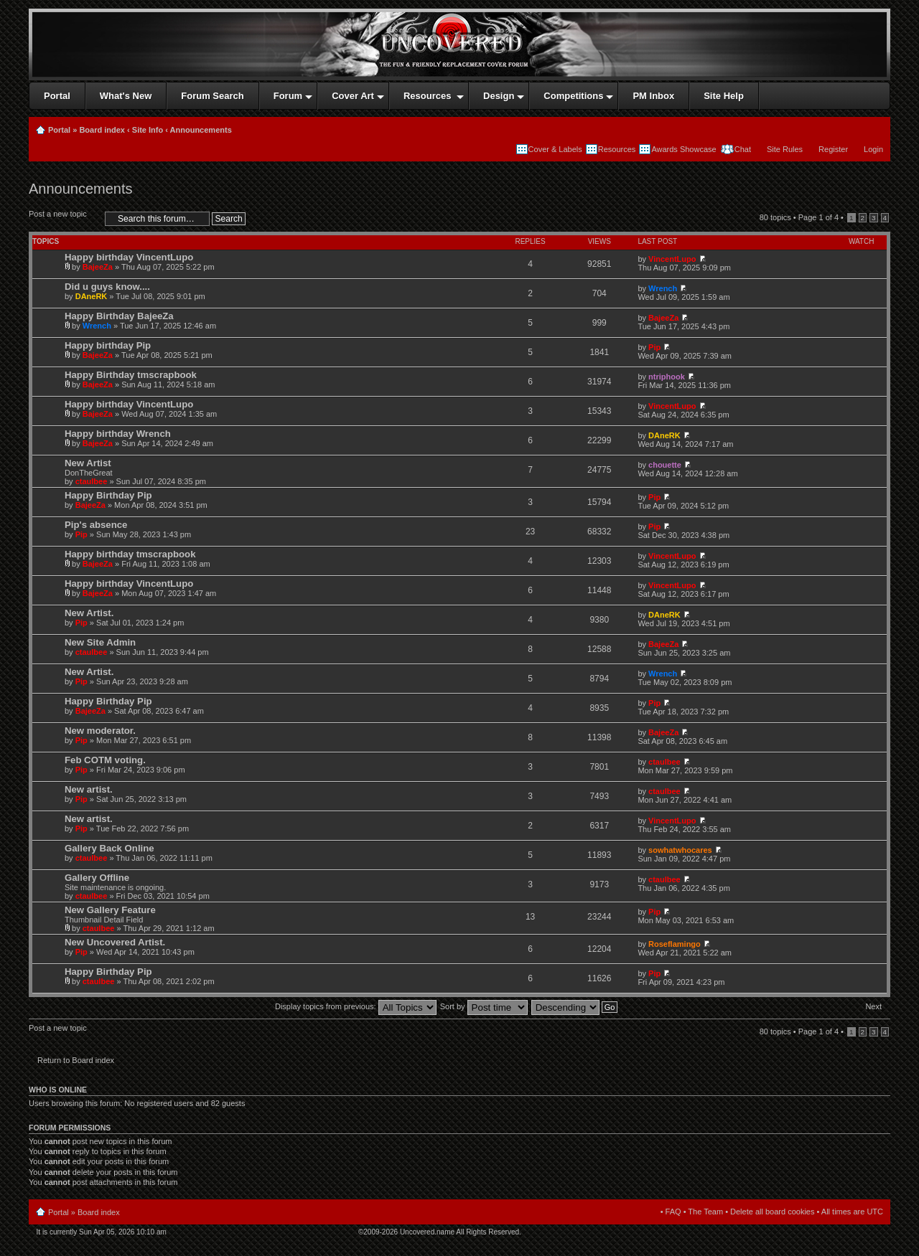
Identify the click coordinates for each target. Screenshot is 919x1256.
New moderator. (100, 730)
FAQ (673, 1211)
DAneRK (91, 296)
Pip (654, 347)
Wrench (662, 288)
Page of (818, 217)
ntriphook (666, 376)
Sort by (484, 1006)
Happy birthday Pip (108, 345)
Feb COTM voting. (105, 760)
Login (873, 149)
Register (833, 149)
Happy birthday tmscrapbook (130, 554)
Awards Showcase (683, 149)
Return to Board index (75, 1060)
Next (873, 1006)
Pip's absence (96, 524)
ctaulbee (91, 481)
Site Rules (785, 149)
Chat (741, 149)
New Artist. (89, 613)
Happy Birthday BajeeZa (119, 316)
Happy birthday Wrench (118, 433)
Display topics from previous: (356, 1006)
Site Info (147, 130)
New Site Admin (100, 642)
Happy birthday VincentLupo (129, 257)
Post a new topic (63, 218)
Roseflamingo (674, 944)
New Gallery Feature (110, 910)
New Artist (88, 463)
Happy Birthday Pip (108, 495)
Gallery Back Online (109, 848)
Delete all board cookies (772, 1211)
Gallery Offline (97, 877)
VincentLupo (672, 259)
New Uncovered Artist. (115, 942)
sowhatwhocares (680, 850)
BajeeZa (98, 267)
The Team (705, 1211)
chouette (664, 465)
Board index (102, 130)
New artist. (89, 789)
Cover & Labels (555, 149)
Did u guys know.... (107, 286)
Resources (617, 149)
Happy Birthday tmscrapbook (131, 374)
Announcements (201, 130)
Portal (59, 130)
